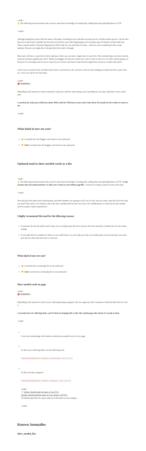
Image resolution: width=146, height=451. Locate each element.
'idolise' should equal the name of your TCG (41, 392)
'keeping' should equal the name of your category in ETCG (44, 395)
